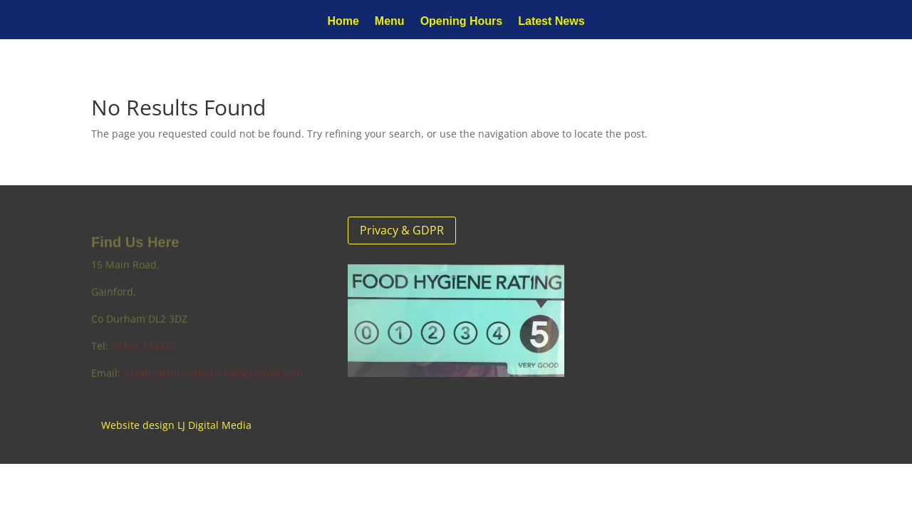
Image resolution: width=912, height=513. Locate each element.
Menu (390, 21)
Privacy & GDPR (402, 230)
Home (342, 21)
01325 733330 (144, 347)
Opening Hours (461, 21)
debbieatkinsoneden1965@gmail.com (213, 374)
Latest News (551, 21)
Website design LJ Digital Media (176, 425)
